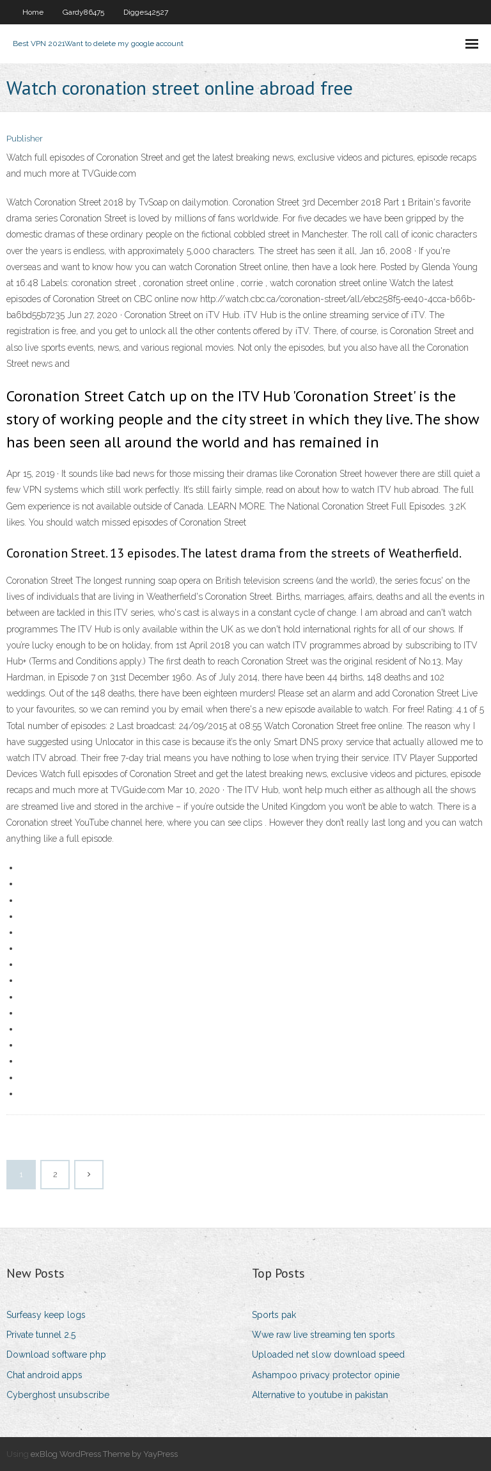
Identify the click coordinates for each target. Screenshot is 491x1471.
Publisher (24, 138)
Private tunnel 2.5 (40, 1335)
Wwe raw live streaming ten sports (323, 1335)
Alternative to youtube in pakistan (320, 1395)
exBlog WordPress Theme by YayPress (104, 1454)
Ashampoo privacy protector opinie (326, 1375)
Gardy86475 (83, 12)
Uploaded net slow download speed (328, 1354)
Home (32, 12)
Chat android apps (44, 1375)
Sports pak (274, 1315)
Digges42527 (145, 12)
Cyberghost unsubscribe (57, 1395)
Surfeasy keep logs (46, 1315)
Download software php (56, 1354)
